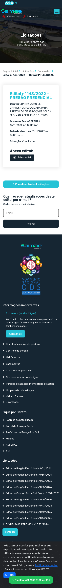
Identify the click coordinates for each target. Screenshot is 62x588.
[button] (16, 3)
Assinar (31, 223)
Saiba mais (15, 333)
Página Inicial (10, 71)
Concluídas (44, 71)
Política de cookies (46, 565)
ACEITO (9, 575)
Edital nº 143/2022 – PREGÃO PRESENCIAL (31, 95)
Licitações (28, 71)
